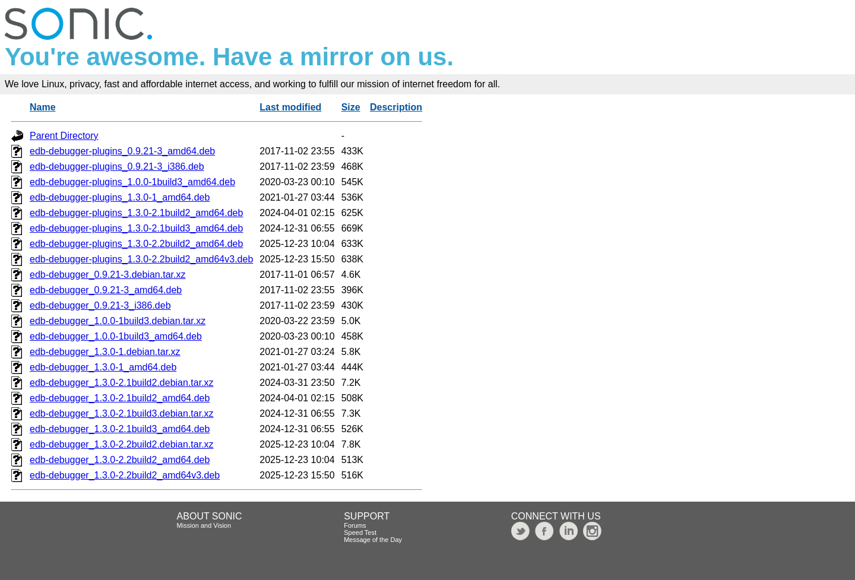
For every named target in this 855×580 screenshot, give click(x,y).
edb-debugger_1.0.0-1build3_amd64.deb (116, 336)
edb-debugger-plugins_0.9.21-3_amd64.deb (122, 151)
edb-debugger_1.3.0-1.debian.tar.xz (105, 352)
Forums (355, 525)
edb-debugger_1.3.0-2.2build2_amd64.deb (120, 460)
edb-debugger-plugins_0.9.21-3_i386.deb (117, 166)
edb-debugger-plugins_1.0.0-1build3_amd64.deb (132, 182)
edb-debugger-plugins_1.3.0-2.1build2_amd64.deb (136, 213)
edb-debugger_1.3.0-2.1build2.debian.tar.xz (122, 383)
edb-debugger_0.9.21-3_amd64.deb (106, 290)
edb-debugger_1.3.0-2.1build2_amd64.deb (120, 398)
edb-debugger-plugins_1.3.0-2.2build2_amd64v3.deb (141, 259)
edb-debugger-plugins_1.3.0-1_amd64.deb (120, 197)
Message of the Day (373, 539)
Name (43, 107)
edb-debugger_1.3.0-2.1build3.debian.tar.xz (122, 413)
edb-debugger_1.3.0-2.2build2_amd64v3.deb (125, 475)
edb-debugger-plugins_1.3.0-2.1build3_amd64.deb (136, 228)
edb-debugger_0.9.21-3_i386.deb (100, 305)
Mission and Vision (204, 525)
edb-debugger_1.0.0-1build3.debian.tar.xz (117, 321)
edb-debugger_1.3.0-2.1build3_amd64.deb (120, 429)
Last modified (290, 107)
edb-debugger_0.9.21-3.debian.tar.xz (107, 275)
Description (396, 107)
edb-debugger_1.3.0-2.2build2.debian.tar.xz (122, 444)
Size (350, 107)
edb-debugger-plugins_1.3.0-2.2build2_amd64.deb (136, 244)
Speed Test (360, 532)
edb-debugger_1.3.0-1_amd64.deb (103, 367)
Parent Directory (64, 136)
